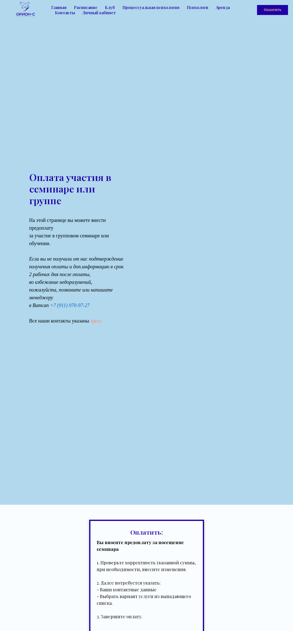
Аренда (223, 7)
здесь (96, 320)
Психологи (197, 7)
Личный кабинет (99, 12)
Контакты (65, 12)
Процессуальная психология (150, 7)
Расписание (85, 7)
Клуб (110, 7)
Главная (58, 7)
